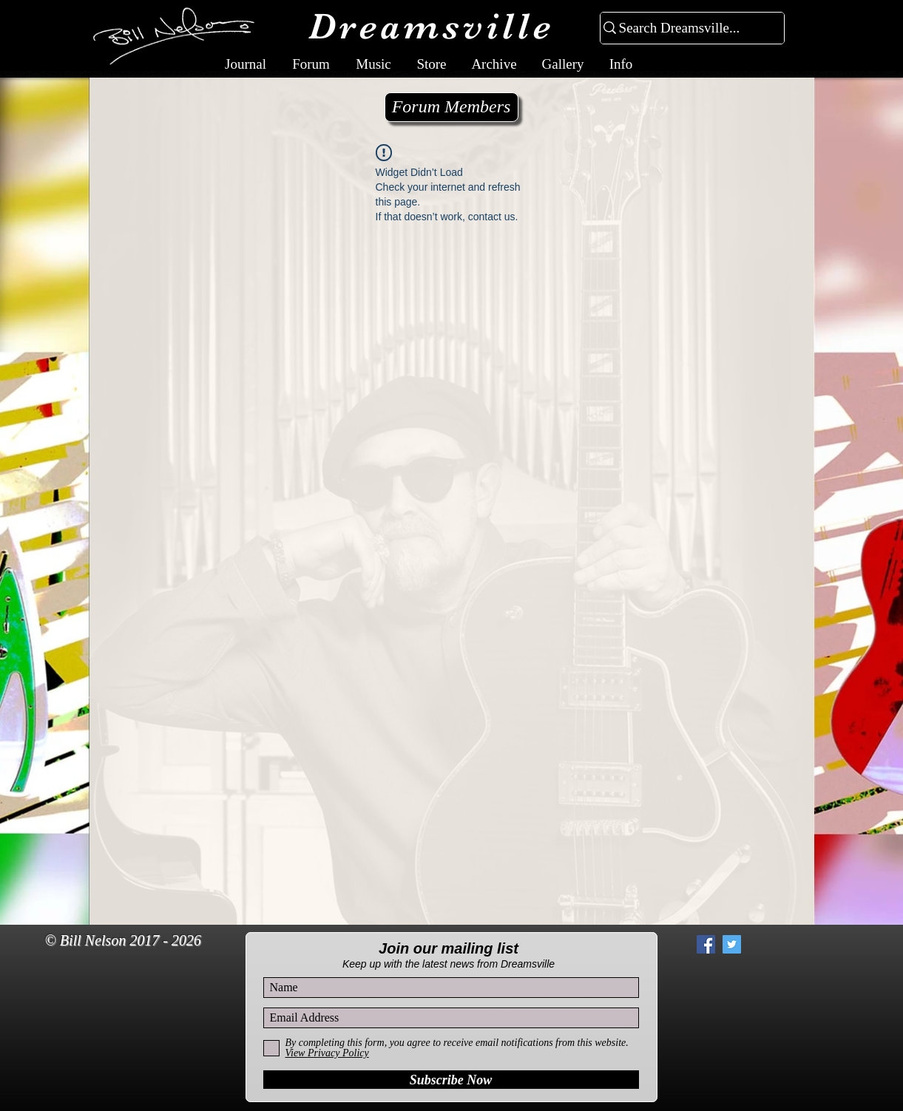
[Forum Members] (451, 107)
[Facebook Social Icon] (706, 944)
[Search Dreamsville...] (686, 28)
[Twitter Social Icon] (732, 944)
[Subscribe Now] (451, 1079)
